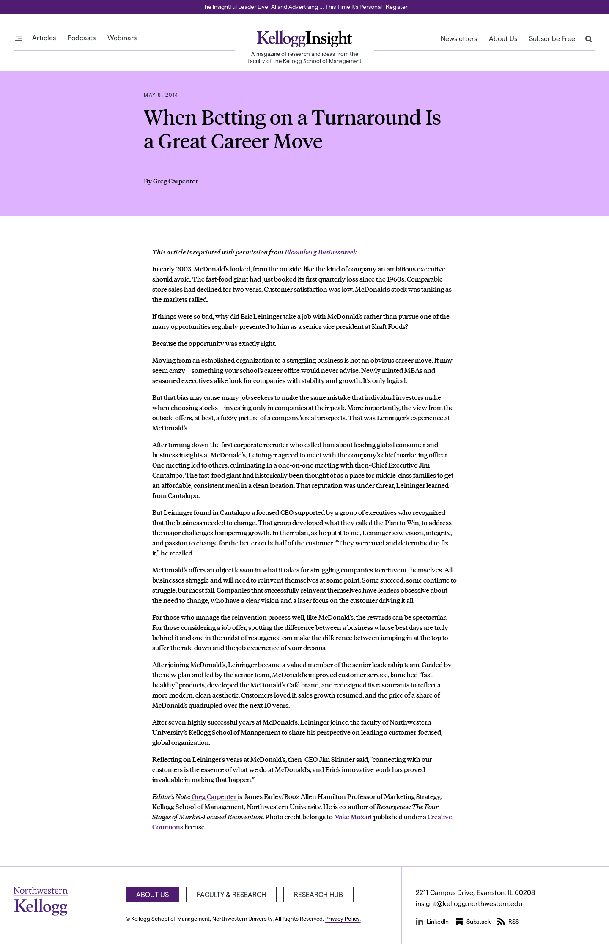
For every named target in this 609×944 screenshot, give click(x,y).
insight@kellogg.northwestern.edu (469, 903)
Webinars (122, 37)
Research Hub (318, 894)
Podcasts (82, 37)
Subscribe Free (552, 38)
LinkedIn (432, 921)
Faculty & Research (231, 894)
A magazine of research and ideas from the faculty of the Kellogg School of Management (305, 57)
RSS (508, 921)
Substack (473, 921)
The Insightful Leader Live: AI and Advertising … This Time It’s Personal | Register (304, 6)
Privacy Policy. (343, 918)
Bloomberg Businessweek (321, 251)
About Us (503, 38)
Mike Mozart (353, 816)
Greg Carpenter (214, 796)
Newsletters (459, 38)
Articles (44, 37)
